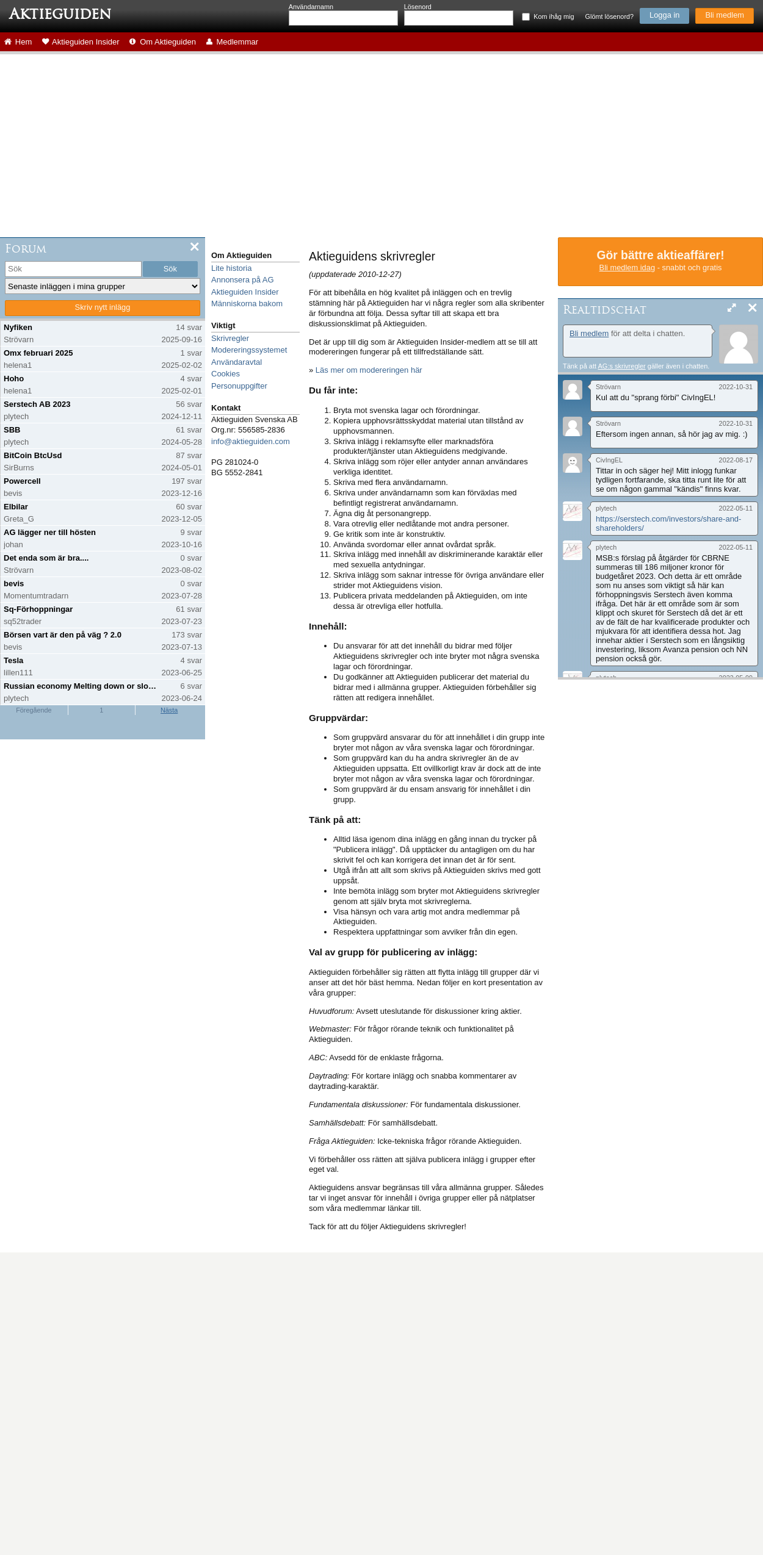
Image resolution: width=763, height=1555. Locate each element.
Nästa (169, 710)
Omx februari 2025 (38, 352)
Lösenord (418, 6)
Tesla (13, 660)
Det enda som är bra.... (46, 557)
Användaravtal (236, 362)
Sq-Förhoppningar (38, 609)
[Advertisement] (381, 145)
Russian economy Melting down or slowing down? (81, 686)
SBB (12, 429)
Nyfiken (18, 327)
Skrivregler (230, 338)
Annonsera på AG (242, 279)
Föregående (33, 710)
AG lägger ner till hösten (50, 532)
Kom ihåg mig (553, 16)
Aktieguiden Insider (245, 291)
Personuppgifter (239, 385)
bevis (14, 583)
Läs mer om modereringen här (369, 370)
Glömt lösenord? (609, 16)
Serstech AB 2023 (37, 404)
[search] (73, 269)
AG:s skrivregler (621, 366)
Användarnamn (311, 6)
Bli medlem (724, 15)
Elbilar (16, 506)
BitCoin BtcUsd (33, 455)
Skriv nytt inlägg (103, 307)
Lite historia (231, 268)
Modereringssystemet (249, 349)
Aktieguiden (60, 14)
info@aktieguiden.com (250, 441)
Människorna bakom (247, 303)
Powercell (22, 481)
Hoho (14, 378)
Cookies (225, 373)
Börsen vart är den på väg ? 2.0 (62, 634)
